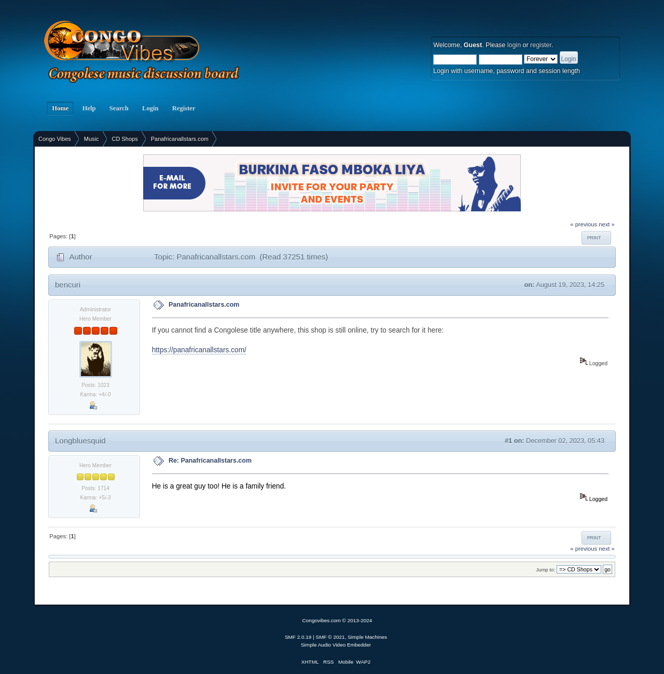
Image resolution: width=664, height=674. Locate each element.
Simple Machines (367, 637)
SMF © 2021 (330, 637)
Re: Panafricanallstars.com (210, 460)
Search (119, 108)
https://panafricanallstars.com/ (199, 350)
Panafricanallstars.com (204, 304)
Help (88, 108)
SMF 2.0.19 (298, 637)
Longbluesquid (80, 440)
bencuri (67, 284)
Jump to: (545, 569)
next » (607, 224)
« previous (583, 224)
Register (184, 108)
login (514, 45)
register (540, 45)
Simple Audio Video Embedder (336, 645)
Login (150, 108)
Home (60, 108)
